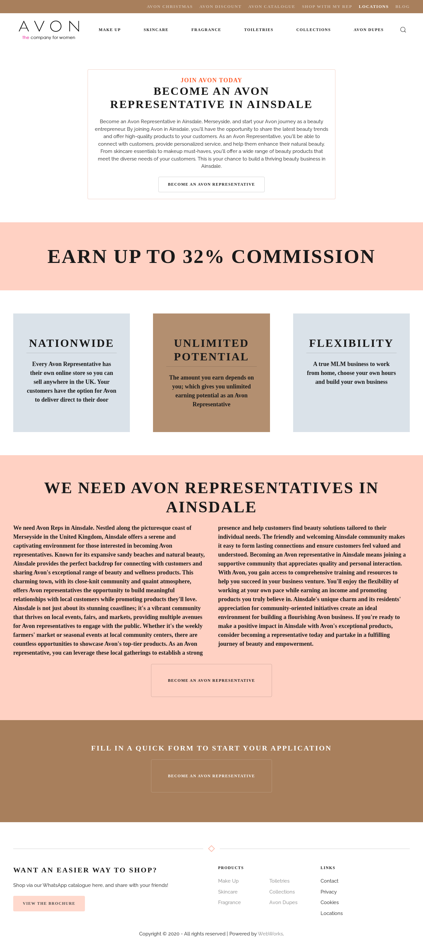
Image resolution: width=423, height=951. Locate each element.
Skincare (228, 892)
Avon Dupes (369, 29)
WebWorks (270, 934)
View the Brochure (49, 903)
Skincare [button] (156, 29)
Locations (374, 6)
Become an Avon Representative (211, 184)
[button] (403, 29)
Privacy (329, 892)
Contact (329, 881)
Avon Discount (220, 6)
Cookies (330, 902)
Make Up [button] (110, 29)
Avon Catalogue (271, 6)
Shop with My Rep (327, 6)
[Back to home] (49, 29)
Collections (313, 29)
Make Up (228, 881)
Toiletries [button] (259, 29)
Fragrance (229, 902)
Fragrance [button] (206, 29)
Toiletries (279, 881)
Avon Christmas (170, 6)
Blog (402, 6)
